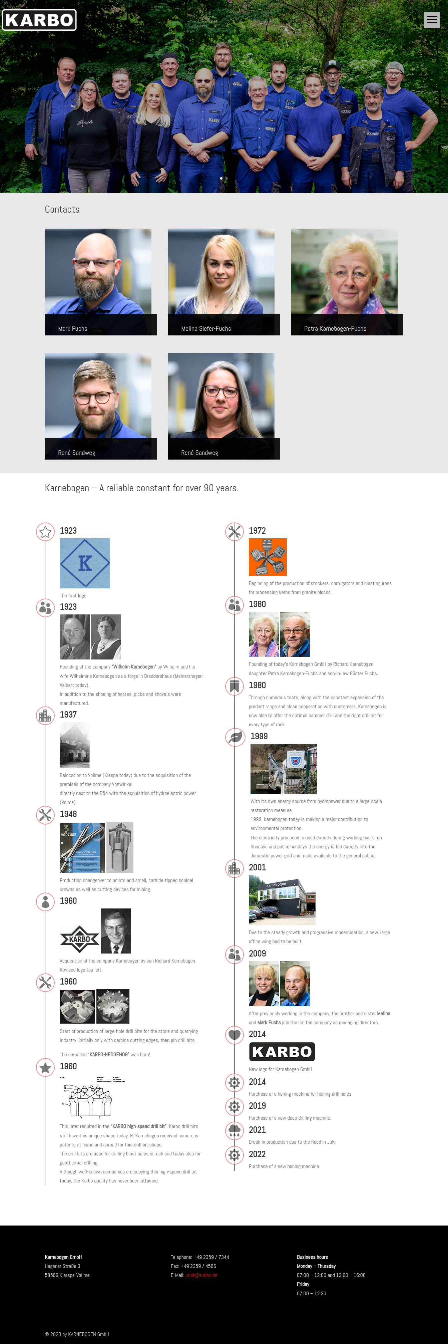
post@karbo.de (201, 1275)
